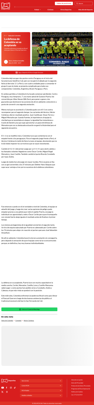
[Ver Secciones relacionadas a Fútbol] (40, 9)
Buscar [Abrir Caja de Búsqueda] (79, 3)
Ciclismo (50, 10)
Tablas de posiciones (64, 3)
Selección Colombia (7, 320)
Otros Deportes (65, 10)
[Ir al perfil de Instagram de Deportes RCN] (11, 388)
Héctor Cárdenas (29, 320)
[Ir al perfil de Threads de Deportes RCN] (7, 392)
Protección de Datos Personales (81, 386)
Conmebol (18, 320)
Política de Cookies (77, 392)
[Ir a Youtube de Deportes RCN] (2, 388)
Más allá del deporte (85, 10)
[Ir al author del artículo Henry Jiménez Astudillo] (6, 62)
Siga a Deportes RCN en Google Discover (29, 72)
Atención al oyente (77, 380)
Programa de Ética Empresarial (80, 389)
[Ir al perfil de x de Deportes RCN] (2, 392)
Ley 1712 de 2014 (76, 395)
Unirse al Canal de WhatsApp (29, 309)
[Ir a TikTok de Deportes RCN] (15, 388)
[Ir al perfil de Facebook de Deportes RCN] (6, 388)
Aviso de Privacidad (77, 383)
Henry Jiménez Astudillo (16, 61)
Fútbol (36, 10)
